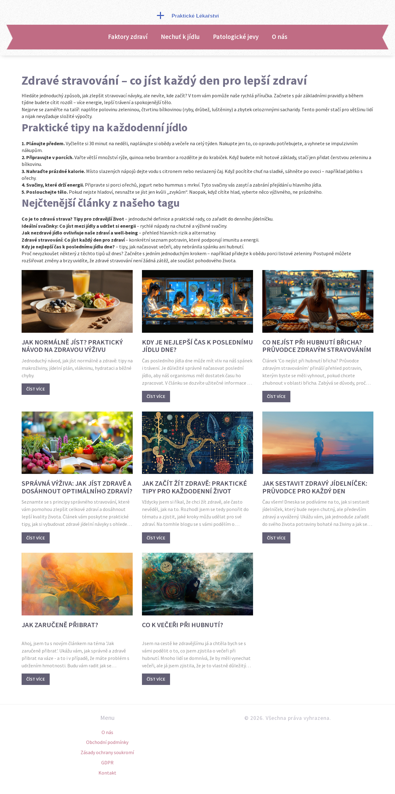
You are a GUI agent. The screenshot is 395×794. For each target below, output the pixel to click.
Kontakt (107, 773)
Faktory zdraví (128, 37)
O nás (279, 37)
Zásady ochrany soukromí (107, 752)
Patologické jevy (236, 37)
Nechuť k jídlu (180, 37)
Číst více (35, 389)
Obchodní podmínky (107, 742)
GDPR (107, 762)
